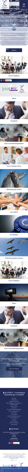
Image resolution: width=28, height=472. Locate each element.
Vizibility (15, 460)
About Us (14, 50)
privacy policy (20, 468)
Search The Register (14, 368)
